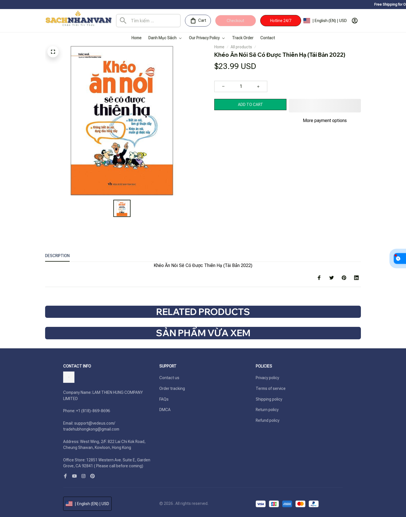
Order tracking (172, 388)
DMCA (165, 409)
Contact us (169, 377)
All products (241, 47)
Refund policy (267, 420)
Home (219, 47)
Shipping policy (269, 399)
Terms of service (271, 388)
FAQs (164, 399)
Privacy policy (267, 377)
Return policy (267, 409)
